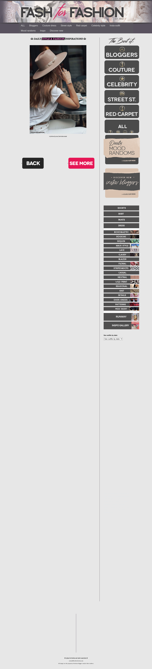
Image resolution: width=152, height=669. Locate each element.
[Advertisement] (120, 372)
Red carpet (81, 25)
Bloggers (33, 25)
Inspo (42, 30)
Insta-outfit (115, 25)
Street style (66, 25)
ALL (23, 25)
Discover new (56, 30)
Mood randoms (28, 30)
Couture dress (49, 25)
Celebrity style (98, 25)
